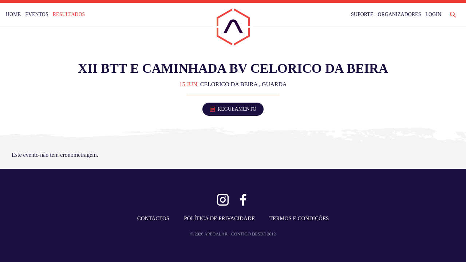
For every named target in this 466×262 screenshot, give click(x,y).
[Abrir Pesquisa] (453, 14)
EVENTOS (36, 14)
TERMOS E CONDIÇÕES (299, 218)
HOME (13, 14)
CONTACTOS (153, 218)
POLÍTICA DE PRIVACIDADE (219, 218)
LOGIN (433, 14)
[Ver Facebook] (243, 200)
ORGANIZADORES (399, 14)
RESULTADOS (69, 14)
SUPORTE (362, 14)
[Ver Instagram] (223, 200)
